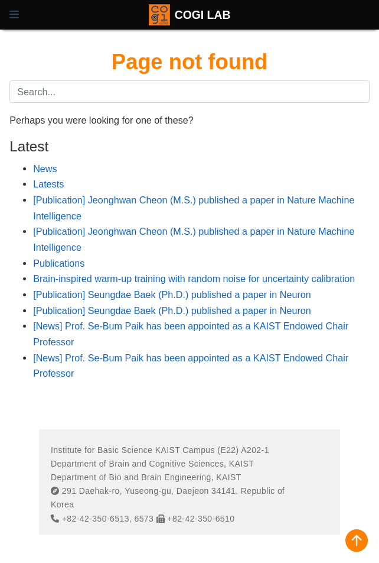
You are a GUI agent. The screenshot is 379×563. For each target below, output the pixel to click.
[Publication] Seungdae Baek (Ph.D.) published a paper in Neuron (172, 294)
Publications (58, 263)
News (45, 168)
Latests (48, 184)
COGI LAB (203, 14)
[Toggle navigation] (14, 14)
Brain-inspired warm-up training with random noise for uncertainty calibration (194, 278)
